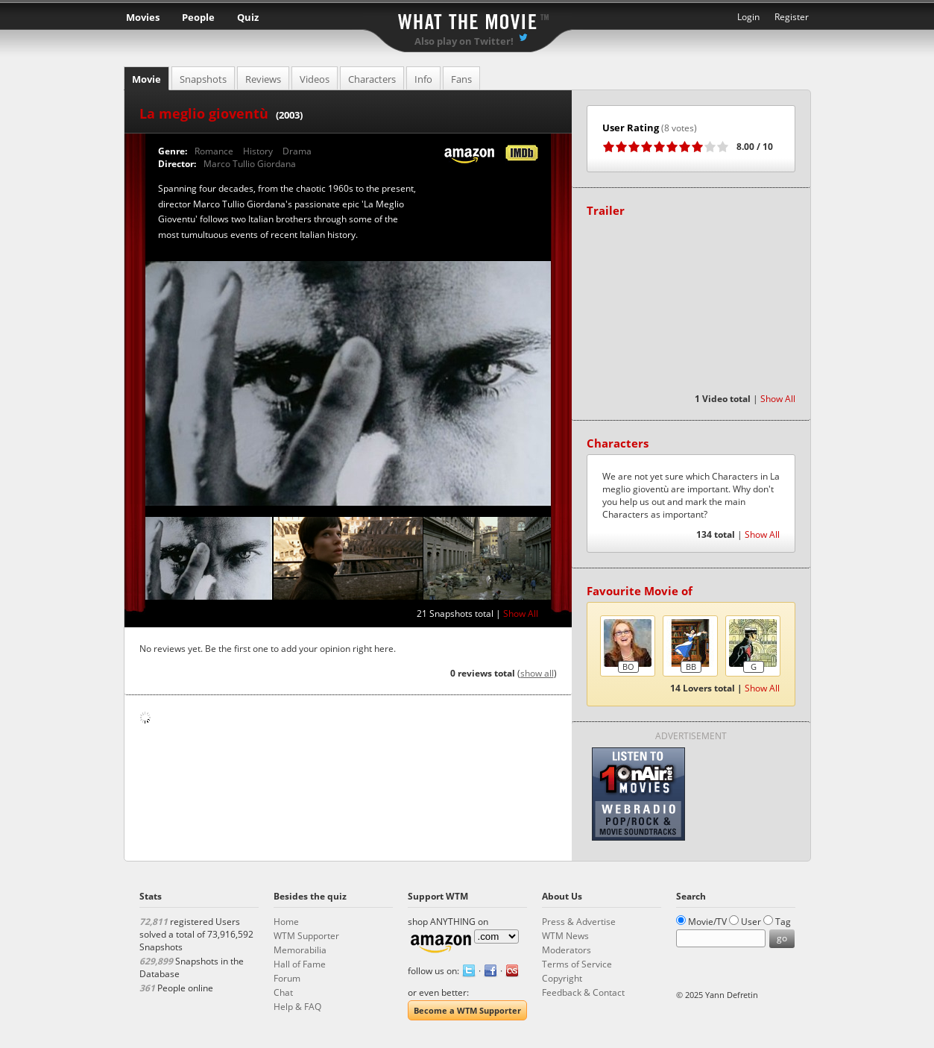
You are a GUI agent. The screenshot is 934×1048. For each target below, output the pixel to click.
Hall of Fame (300, 964)
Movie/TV (707, 921)
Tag (783, 921)
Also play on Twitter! (464, 41)
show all (537, 673)
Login (748, 16)
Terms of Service (577, 964)
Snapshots (203, 79)
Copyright (562, 978)
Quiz (248, 17)
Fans (461, 79)
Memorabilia (300, 950)
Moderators (566, 950)
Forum (287, 978)
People (198, 17)
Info (423, 79)
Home (286, 921)
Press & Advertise (579, 921)
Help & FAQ (297, 1006)
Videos (314, 79)
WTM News (565, 935)
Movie (146, 79)
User (751, 921)
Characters (372, 79)
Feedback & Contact (583, 992)
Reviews (263, 79)
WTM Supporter (306, 935)
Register (791, 16)
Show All (520, 613)
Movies (143, 17)
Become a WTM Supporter (467, 1010)
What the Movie (467, 19)
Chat (283, 992)
